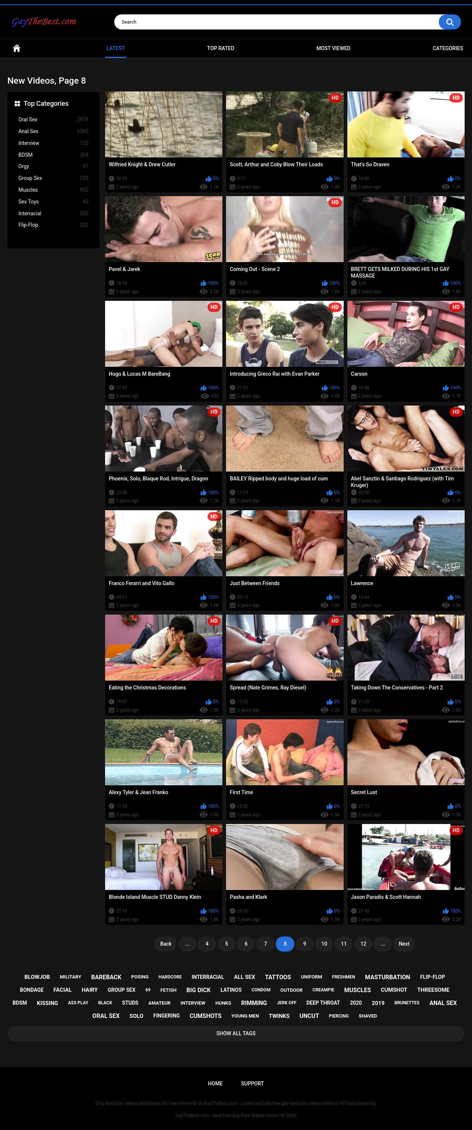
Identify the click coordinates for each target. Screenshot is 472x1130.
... (187, 944)
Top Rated (220, 48)
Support (252, 1083)
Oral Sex (53, 120)
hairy (89, 990)
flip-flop (432, 977)
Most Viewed (333, 48)
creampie (323, 989)
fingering (166, 1016)
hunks (223, 1003)
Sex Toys (53, 202)
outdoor (291, 990)
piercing (339, 1016)
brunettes (407, 1002)
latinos (231, 990)
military (70, 977)
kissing (47, 1003)
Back (165, 944)
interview (193, 1003)
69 (147, 989)
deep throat (323, 1003)
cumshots (205, 1015)
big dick (199, 990)
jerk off (286, 1002)
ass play (78, 1002)
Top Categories (46, 103)
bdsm (20, 1003)
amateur (159, 1003)
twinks (279, 1016)
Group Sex (53, 178)
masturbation (387, 977)
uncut (309, 1015)
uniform (311, 977)
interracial (208, 977)
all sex (244, 977)
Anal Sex (53, 131)
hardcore (170, 977)
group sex (121, 990)
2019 (378, 1003)
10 (324, 944)
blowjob (37, 977)
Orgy (53, 166)
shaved (368, 1016)
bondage (32, 990)
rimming (254, 1002)
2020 (356, 1003)
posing (140, 977)
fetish (168, 990)
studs (130, 1003)
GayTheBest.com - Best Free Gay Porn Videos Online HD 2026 (236, 1115)
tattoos (278, 977)
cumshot (394, 990)
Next (404, 944)
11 (344, 944)
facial (62, 990)
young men (245, 1016)
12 (363, 944)
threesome (433, 990)
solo (136, 1016)
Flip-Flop (53, 225)
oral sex (106, 1015)
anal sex (443, 1002)
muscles (357, 990)
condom (260, 989)
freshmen (343, 977)
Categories (448, 48)
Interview (53, 143)
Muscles (53, 190)
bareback (106, 977)
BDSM (53, 155)
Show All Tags (236, 1033)
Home (16, 48)
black (105, 1002)
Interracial (53, 214)
